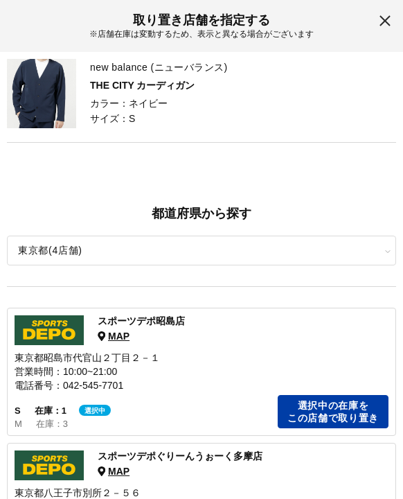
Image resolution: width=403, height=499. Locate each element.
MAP (118, 336)
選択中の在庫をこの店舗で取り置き (333, 411)
